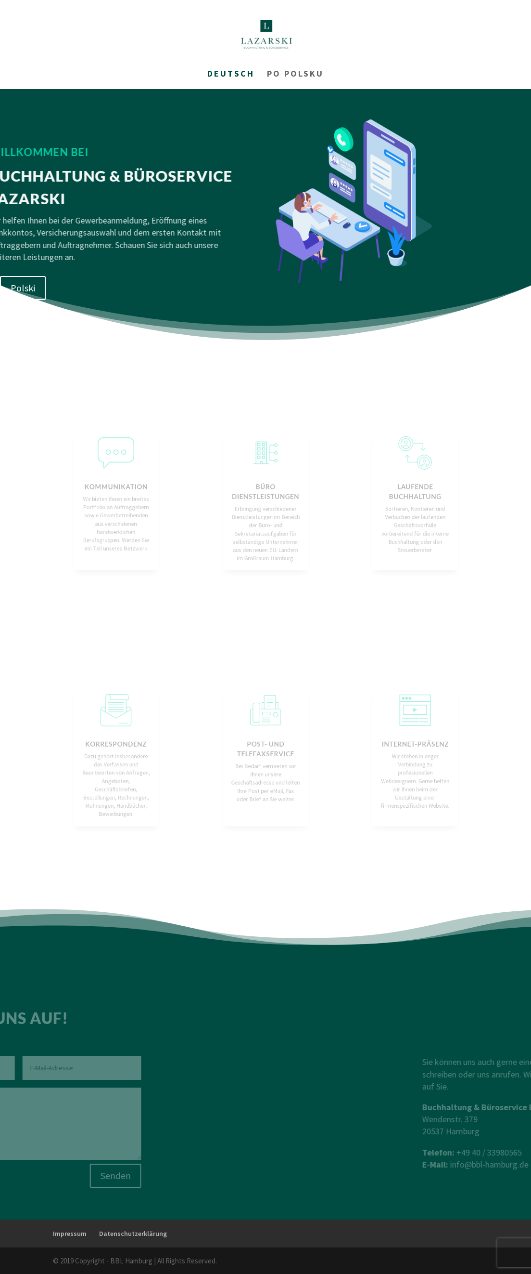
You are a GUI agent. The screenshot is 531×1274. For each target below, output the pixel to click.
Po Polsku (295, 74)
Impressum (70, 1233)
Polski (23, 288)
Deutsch (230, 74)
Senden (59, 1175)
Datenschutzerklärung (133, 1233)
